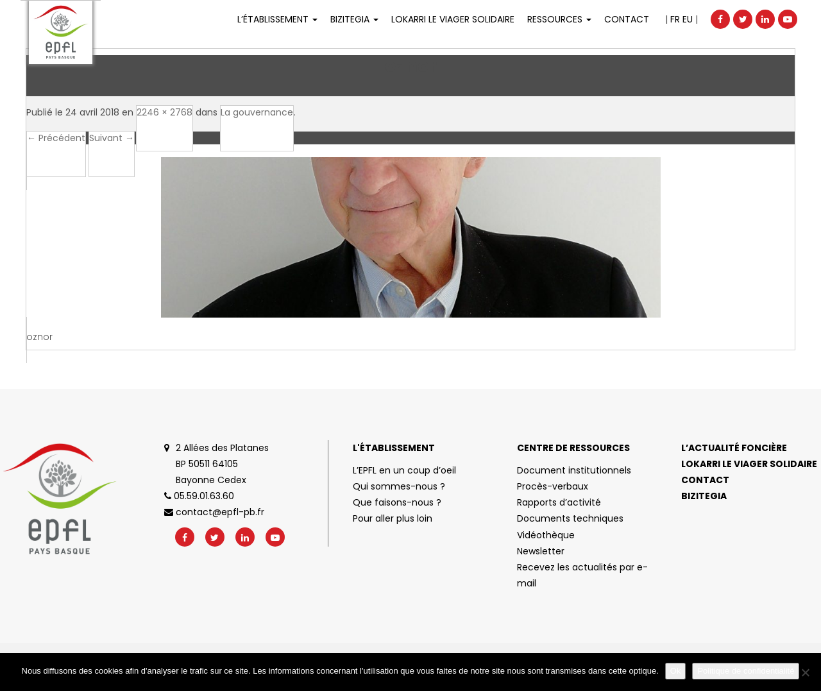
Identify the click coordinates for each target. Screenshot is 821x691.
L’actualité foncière (734, 447)
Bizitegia (354, 19)
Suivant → (111, 138)
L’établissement (277, 19)
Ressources (559, 19)
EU (687, 19)
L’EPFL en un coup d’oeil (404, 470)
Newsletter (540, 551)
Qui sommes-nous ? (399, 486)
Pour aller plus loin (392, 518)
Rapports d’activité (559, 502)
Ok (675, 671)
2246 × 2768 (164, 112)
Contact (626, 19)
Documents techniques (570, 518)
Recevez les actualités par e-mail (582, 575)
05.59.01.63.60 (199, 496)
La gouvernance (257, 112)
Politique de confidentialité (745, 671)
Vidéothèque (546, 535)
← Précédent (56, 138)
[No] (805, 672)
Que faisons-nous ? (397, 502)
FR (675, 19)
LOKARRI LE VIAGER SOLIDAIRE (452, 19)
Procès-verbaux (552, 486)
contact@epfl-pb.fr (214, 512)
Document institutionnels (574, 470)
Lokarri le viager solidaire (749, 463)
